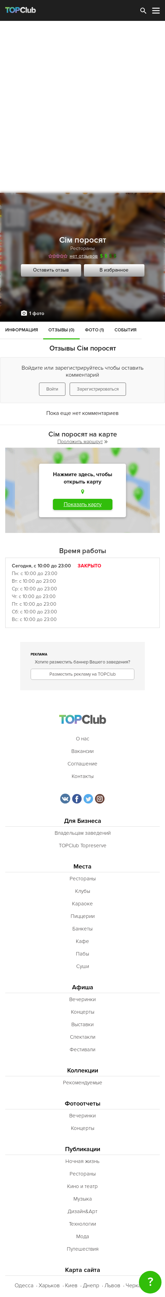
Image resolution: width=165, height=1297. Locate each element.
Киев (71, 1285)
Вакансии (82, 751)
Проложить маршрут (82, 442)
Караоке (82, 903)
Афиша (82, 987)
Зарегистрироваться (98, 389)
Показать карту (83, 504)
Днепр (91, 1285)
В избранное (114, 270)
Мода (82, 1236)
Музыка (82, 1199)
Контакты (83, 776)
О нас (82, 738)
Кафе (82, 941)
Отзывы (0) (61, 330)
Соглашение (82, 764)
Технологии (82, 1224)
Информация (21, 330)
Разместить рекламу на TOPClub (82, 674)
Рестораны (82, 248)
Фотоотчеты (83, 1103)
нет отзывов (84, 256)
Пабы (82, 954)
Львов (112, 1285)
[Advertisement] (82, 106)
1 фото (36, 313)
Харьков (49, 1285)
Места (82, 866)
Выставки (82, 1024)
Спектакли (82, 1037)
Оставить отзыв (51, 270)
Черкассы (138, 1285)
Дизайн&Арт (82, 1211)
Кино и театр (82, 1186)
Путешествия (83, 1249)
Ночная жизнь (82, 1161)
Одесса (24, 1285)
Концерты (82, 1012)
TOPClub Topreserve (83, 845)
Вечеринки (82, 999)
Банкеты (82, 929)
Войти (52, 389)
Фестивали (82, 1049)
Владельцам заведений (83, 833)
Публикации (82, 1149)
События (125, 330)
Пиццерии (83, 916)
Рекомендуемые (82, 1082)
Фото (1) (94, 330)
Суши (82, 966)
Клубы (82, 891)
